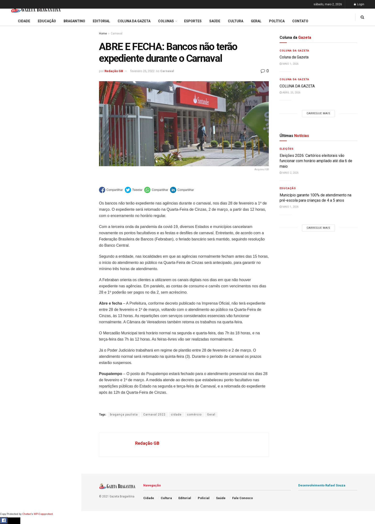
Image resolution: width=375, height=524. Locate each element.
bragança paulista (124, 414)
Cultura (11, 210)
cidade (176, 414)
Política (11, 228)
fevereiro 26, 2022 (142, 71)
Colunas (166, 21)
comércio (194, 414)
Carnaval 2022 (154, 414)
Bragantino (13, 192)
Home (103, 33)
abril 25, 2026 (290, 92)
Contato (300, 21)
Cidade (10, 155)
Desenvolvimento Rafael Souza (321, 485)
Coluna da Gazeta (19, 182)
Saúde (10, 237)
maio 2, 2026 (289, 172)
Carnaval (116, 33)
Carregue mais (40, 117)
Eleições (287, 148)
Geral (9, 246)
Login (359, 4)
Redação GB (114, 71)
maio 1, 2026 (289, 63)
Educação (13, 164)
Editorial (11, 173)
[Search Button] (71, 291)
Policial (11, 219)
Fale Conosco (16, 256)
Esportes (12, 201)
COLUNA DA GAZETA (297, 86)
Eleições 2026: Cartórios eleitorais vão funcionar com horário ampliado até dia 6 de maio (41, 52)
